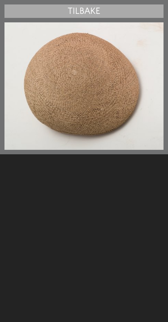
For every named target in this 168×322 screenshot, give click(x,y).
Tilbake (84, 11)
